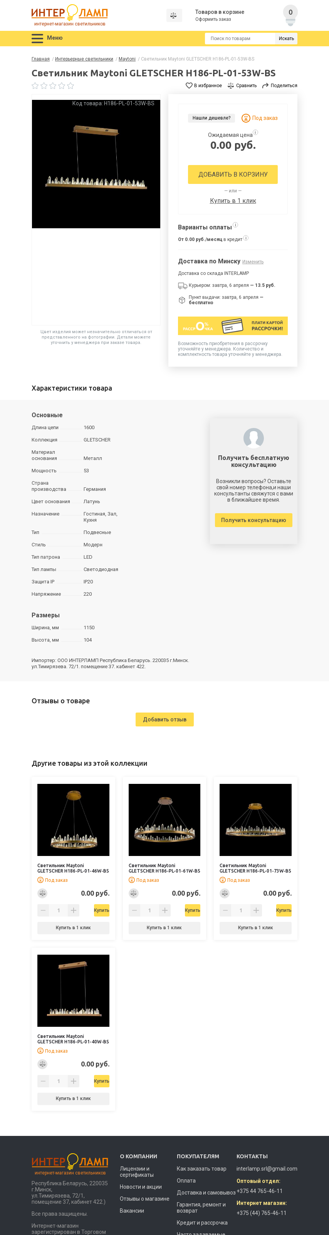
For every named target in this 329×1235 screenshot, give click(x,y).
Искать (286, 38)
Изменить (253, 262)
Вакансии (132, 1211)
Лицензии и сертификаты (137, 1172)
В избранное (208, 85)
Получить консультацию (253, 520)
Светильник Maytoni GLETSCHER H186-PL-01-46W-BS (73, 868)
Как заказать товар (202, 1169)
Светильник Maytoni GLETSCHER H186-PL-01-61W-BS (164, 868)
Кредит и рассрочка (202, 1223)
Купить (93, 910)
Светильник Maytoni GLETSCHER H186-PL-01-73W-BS (255, 868)
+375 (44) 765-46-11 (262, 1213)
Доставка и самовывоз (206, 1193)
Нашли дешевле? (211, 118)
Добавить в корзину (233, 174)
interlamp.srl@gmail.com (267, 1169)
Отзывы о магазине (145, 1199)
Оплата (186, 1181)
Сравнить (246, 85)
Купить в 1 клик (233, 200)
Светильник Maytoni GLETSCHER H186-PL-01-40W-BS (73, 1039)
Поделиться (284, 85)
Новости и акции (141, 1187)
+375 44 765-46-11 (260, 1191)
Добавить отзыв (164, 719)
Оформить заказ (214, 19)
